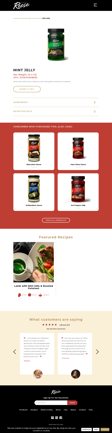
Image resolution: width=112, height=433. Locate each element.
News (58, 410)
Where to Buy (27, 89)
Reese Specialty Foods (21, 5)
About (73, 410)
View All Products (56, 220)
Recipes (34, 410)
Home (15, 18)
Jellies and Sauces (34, 18)
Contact (82, 410)
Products (22, 18)
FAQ (91, 410)
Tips (65, 410)
